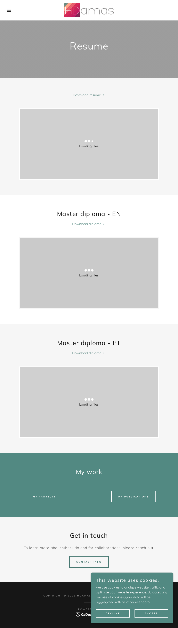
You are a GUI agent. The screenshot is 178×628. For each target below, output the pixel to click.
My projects (44, 496)
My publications (133, 496)
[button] (9, 10)
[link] (89, 10)
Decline (113, 613)
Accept (151, 613)
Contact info (89, 561)
